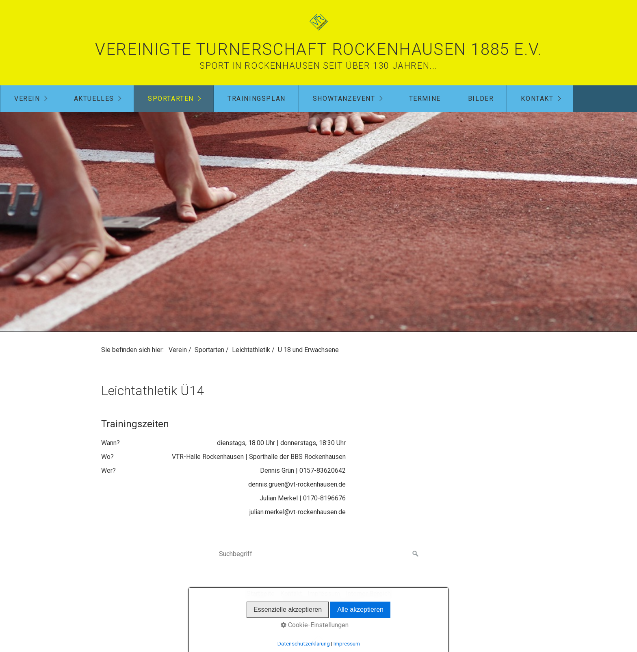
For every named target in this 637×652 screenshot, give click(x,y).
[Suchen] (415, 554)
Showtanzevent (344, 98)
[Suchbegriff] (318, 554)
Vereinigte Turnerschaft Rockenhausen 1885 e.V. (318, 49)
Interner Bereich (368, 594)
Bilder (481, 98)
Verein (27, 98)
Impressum (324, 594)
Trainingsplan (257, 98)
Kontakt (537, 98)
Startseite (261, 594)
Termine (425, 98)
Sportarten (171, 98)
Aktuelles (94, 98)
